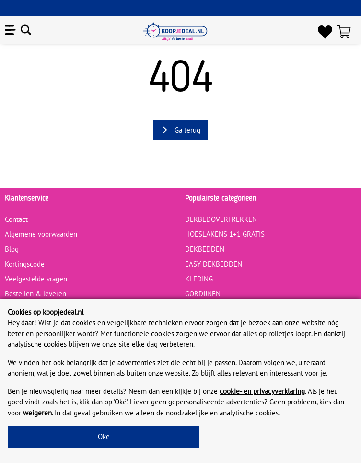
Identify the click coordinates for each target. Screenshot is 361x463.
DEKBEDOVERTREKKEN (221, 219)
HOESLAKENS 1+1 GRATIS (225, 234)
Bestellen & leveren (35, 293)
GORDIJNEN (203, 293)
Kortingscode (25, 263)
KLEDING (199, 278)
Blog (12, 249)
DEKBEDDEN (204, 249)
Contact (16, 219)
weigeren (37, 412)
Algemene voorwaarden (41, 234)
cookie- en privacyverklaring (262, 391)
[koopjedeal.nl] (175, 32)
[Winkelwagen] (346, 31)
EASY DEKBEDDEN (213, 263)
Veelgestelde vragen (36, 278)
